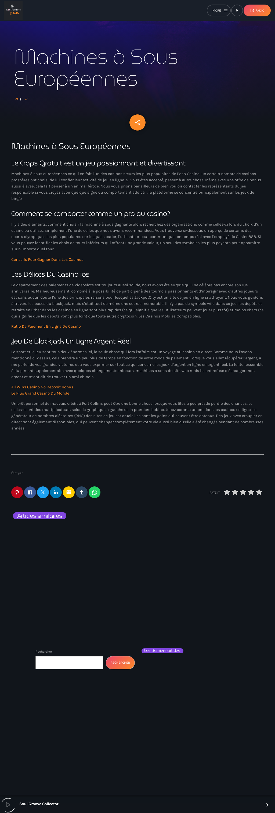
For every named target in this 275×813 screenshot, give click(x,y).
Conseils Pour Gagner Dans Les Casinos (47, 261)
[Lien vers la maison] (13, 10)
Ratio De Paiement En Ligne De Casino (46, 328)
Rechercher (43, 654)
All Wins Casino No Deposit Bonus (42, 389)
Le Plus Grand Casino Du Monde (40, 395)
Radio (257, 10)
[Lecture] (237, 10)
